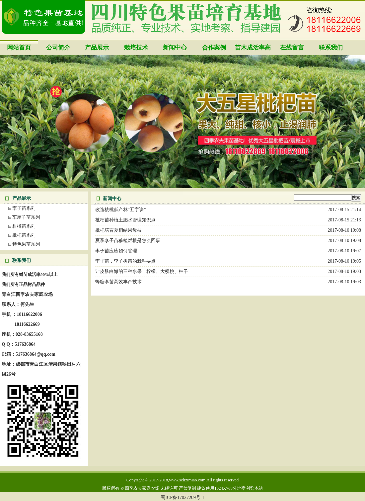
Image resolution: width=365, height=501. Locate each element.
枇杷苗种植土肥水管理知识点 (125, 219)
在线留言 (292, 47)
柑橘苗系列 (24, 226)
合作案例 (214, 47)
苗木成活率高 (253, 47)
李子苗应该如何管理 (116, 250)
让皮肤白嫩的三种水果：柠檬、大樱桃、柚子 (141, 271)
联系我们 (331, 47)
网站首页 (19, 47)
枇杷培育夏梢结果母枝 (118, 230)
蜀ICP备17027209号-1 (182, 497)
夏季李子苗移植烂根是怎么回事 (127, 240)
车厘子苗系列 (26, 217)
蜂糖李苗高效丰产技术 (118, 281)
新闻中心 (175, 47)
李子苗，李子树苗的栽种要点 (125, 261)
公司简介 (58, 47)
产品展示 (97, 47)
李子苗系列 (24, 208)
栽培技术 (136, 47)
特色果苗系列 (26, 244)
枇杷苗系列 (24, 235)
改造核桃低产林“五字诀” (120, 209)
